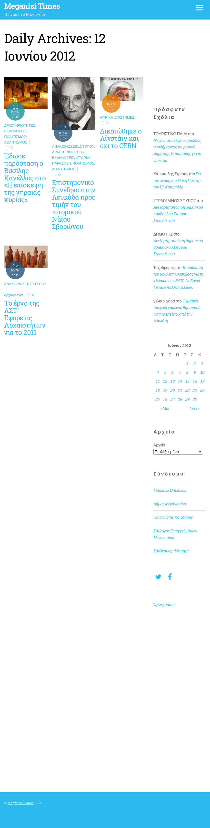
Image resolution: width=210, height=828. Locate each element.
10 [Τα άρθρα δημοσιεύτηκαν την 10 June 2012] (202, 372)
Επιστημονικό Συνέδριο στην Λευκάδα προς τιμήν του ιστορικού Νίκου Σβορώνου (73, 204)
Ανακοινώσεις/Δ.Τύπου (73, 146)
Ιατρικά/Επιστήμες (117, 117)
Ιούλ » (194, 408)
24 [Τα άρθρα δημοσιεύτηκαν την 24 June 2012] (202, 390)
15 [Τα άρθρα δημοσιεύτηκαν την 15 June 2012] (187, 381)
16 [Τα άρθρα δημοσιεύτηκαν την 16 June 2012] (194, 381)
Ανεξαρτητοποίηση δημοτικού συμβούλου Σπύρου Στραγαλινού (178, 214)
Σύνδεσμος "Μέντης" (170, 551)
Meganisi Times (21, 803)
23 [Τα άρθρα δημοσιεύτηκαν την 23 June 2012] (194, 390)
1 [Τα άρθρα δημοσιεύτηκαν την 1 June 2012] (187, 363)
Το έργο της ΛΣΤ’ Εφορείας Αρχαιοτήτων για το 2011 (24, 318)
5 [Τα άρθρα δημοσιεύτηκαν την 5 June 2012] (165, 372)
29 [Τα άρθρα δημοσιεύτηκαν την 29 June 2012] (187, 399)
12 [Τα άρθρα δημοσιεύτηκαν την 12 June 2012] (164, 381)
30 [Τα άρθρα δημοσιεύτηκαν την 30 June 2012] (194, 399)
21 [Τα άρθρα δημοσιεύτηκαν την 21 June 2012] (179, 390)
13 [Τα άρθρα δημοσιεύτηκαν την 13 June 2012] (172, 381)
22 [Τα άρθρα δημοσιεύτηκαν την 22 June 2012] (187, 390)
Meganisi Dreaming (169, 490)
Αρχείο (159, 445)
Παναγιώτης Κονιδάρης (173, 517)
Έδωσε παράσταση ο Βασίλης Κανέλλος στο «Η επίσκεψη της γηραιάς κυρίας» (25, 177)
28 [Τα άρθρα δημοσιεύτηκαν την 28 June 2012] (179, 399)
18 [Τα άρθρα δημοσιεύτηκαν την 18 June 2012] (157, 390)
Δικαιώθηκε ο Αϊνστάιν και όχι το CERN (120, 138)
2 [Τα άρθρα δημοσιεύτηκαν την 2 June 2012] (194, 363)
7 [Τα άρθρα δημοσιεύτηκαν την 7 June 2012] (180, 372)
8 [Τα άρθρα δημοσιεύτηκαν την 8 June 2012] (187, 372)
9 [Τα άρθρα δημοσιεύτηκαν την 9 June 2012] (194, 372)
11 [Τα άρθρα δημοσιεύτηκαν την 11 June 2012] (157, 381)
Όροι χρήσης (164, 604)
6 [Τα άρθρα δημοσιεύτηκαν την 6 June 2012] (172, 372)
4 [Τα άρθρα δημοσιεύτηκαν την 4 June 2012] (157, 372)
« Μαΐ (164, 408)
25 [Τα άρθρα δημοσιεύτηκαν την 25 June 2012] (157, 399)
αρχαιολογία (13, 295)
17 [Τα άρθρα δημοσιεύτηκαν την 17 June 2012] (202, 381)
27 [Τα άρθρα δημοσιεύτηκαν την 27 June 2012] (172, 399)
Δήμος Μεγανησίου (169, 503)
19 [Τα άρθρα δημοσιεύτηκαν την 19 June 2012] (164, 390)
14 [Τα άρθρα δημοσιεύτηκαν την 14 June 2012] (179, 381)
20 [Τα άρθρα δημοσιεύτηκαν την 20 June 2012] (172, 390)
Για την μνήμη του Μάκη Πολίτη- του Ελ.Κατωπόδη (177, 180)
